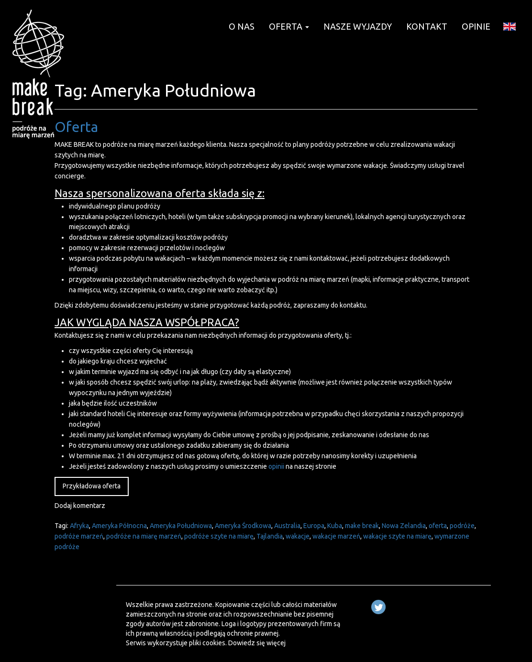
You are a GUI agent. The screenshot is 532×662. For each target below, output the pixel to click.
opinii (276, 466)
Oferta (76, 127)
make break (362, 526)
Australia (287, 526)
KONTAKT (426, 26)
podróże (462, 526)
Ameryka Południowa (181, 526)
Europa (313, 526)
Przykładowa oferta (92, 486)
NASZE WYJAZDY (357, 26)
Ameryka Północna (119, 526)
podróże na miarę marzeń (143, 536)
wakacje (298, 536)
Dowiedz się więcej (257, 643)
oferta (438, 526)
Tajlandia (269, 536)
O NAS (242, 26)
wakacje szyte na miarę (397, 536)
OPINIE (476, 26)
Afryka (79, 526)
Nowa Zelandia (404, 526)
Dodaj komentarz (80, 505)
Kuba (334, 526)
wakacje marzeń (336, 536)
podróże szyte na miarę (219, 536)
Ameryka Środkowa (243, 526)
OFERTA (289, 26)
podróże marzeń (79, 536)
